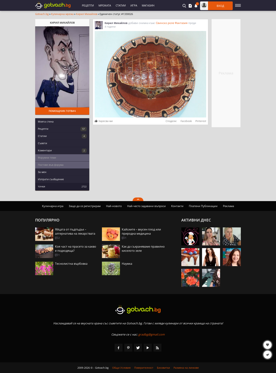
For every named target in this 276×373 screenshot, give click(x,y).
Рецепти (88, 5)
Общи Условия (121, 367)
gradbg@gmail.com (151, 334)
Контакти (177, 206)
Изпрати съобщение (51, 179)
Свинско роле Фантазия (171, 23)
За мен (42, 172)
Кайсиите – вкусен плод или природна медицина (141, 231)
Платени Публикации (203, 206)
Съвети (42, 143)
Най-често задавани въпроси (146, 206)
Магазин (148, 5)
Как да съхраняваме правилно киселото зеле (143, 249)
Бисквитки (163, 367)
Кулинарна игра (52, 206)
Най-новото (114, 206)
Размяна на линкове (186, 367)
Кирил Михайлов (86, 14)
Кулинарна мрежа (62, 14)
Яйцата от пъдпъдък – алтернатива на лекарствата (75, 231)
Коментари (62, 150)
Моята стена (46, 121)
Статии (121, 5)
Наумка (127, 264)
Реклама (228, 206)
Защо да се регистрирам (85, 206)
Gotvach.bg (42, 14)
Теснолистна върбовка (71, 264)
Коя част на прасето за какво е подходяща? (75, 249)
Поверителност (143, 367)
